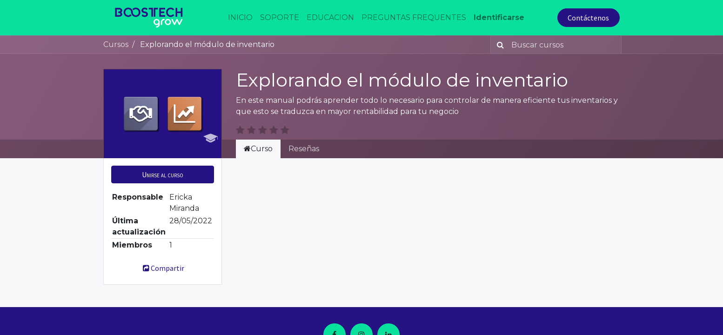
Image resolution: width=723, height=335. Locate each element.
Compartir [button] (162, 268)
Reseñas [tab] (303, 148)
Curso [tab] (258, 148)
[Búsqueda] (498, 45)
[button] (162, 174)
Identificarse (499, 17)
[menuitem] (240, 17)
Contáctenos (588, 17)
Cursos (115, 44)
